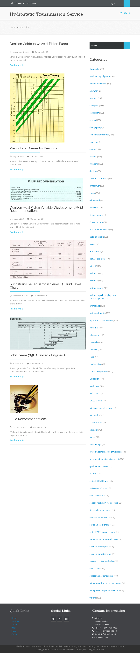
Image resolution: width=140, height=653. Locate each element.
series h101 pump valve (100, 517)
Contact (14, 634)
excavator (94, 207)
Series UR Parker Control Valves (104, 539)
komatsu (94, 349)
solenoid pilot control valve (102, 561)
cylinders (94, 164)
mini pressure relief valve (101, 408)
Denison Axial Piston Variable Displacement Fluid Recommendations (46, 209)
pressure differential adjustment (104, 459)
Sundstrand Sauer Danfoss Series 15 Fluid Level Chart (45, 285)
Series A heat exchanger (100, 510)
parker (93, 437)
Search (127, 3)
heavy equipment (97, 258)
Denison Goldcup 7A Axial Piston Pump (39, 44)
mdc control (95, 393)
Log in (112, 3)
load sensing (95, 364)
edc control (95, 200)
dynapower (95, 185)
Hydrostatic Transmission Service (46, 14)
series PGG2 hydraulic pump (102, 532)
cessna (93, 120)
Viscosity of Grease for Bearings (33, 148)
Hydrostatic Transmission (101, 320)
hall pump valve (97, 237)
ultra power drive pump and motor (105, 583)
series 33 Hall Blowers (99, 481)
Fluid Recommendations (28, 419)
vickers (93, 597)
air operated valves (98, 83)
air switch (94, 91)
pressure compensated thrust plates (106, 451)
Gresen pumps (96, 222)
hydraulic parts (96, 288)
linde (92, 357)
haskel (92, 244)
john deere (94, 335)
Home (13, 27)
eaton (92, 193)
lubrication (94, 378)
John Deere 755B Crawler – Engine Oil (38, 355)
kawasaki (94, 342)
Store (13, 631)
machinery (94, 386)
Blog (13, 627)
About (14, 624)
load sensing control (99, 371)
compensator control (99, 134)
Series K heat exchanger (100, 524)
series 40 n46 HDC (98, 495)
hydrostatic (95, 305)
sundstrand (95, 568)
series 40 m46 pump (99, 488)
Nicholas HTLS (96, 422)
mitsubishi (94, 415)
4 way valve (95, 69)
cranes (93, 149)
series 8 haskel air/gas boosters (104, 503)
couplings (94, 142)
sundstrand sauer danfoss (101, 575)
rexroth (93, 473)
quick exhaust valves (99, 466)
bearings (93, 98)
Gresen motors (96, 215)
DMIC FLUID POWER (99, 178)
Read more (17, 65)
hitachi (93, 266)
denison (93, 171)
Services (15, 621)
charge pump (96, 127)
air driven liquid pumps (100, 76)
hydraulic (94, 273)
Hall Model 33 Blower (99, 229)
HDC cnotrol (95, 251)
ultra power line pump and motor (105, 590)
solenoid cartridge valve (100, 554)
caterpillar (94, 105)
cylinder (93, 156)
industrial (94, 327)
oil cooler (94, 430)
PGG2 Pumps (95, 444)
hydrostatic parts (97, 313)
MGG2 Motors (96, 400)
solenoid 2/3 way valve (100, 546)
